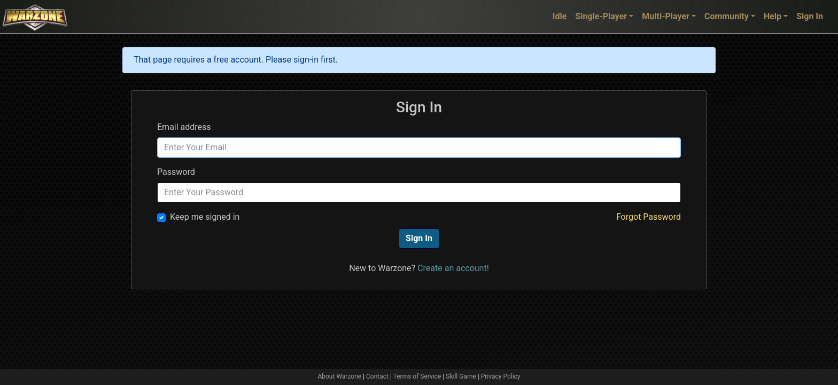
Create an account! (453, 268)
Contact (377, 376)
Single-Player (601, 16)
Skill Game (461, 376)
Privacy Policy (501, 376)
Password (176, 172)
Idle (560, 16)
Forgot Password (648, 217)
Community (726, 16)
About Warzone (339, 376)
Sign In (809, 16)
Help (772, 16)
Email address (184, 127)
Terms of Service (417, 376)
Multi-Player (665, 16)
